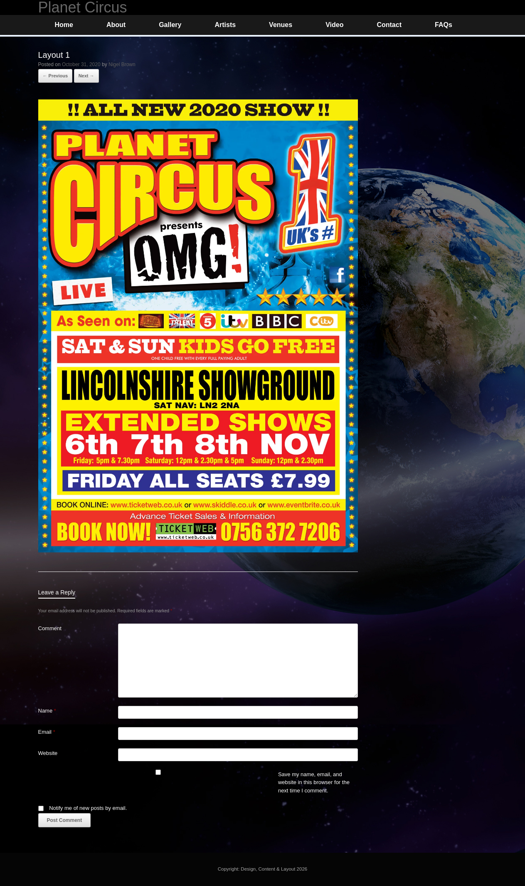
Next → (86, 75)
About (116, 24)
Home (64, 24)
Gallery (170, 24)
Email (46, 732)
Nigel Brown (122, 64)
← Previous (55, 75)
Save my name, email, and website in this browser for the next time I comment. (314, 782)
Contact (389, 24)
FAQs (443, 24)
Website (48, 753)
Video (334, 24)
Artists (225, 24)
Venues (280, 24)
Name (47, 711)
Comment (50, 628)
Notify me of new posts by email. (88, 808)
